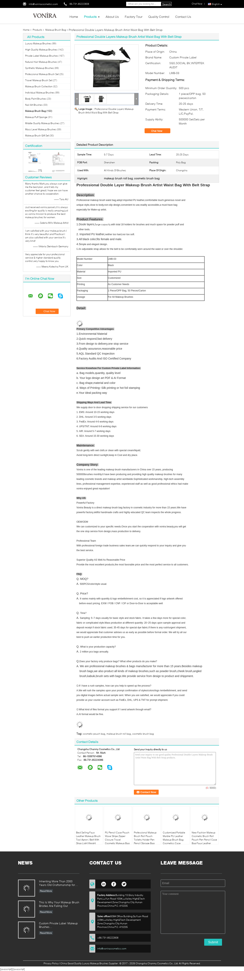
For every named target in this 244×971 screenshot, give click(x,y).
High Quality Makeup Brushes (41, 49)
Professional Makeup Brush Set (42, 74)
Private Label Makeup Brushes (41, 55)
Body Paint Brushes (35, 98)
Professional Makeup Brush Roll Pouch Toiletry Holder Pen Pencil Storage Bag (145, 838)
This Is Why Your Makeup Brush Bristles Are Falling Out (59, 904)
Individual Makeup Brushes (39, 92)
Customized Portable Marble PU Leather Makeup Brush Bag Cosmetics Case (174, 838)
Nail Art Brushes (34, 104)
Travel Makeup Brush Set (38, 80)
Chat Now (159, 131)
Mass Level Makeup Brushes (40, 129)
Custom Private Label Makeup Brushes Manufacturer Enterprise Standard (58, 925)
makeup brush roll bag (119, 733)
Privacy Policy (51, 963)
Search (166, 4)
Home (74, 16)
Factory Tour (133, 16)
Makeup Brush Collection (38, 86)
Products (90, 16)
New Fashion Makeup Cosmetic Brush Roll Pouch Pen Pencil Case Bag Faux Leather (204, 838)
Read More (46, 890)
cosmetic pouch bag (94, 733)
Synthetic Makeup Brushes (39, 68)
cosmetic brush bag (143, 733)
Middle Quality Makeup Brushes (42, 123)
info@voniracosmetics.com (43, 4)
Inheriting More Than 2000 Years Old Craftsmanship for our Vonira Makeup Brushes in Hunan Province (58, 883)
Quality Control (158, 16)
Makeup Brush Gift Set (37, 135)
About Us (112, 16)
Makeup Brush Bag (55, 29)
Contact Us (183, 16)
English (217, 4)
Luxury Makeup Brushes (38, 43)
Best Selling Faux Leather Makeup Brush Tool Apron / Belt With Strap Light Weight (88, 838)
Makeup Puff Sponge (36, 117)
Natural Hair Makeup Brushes (41, 61)
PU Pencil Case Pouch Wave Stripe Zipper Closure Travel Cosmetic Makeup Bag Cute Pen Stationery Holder (117, 841)
